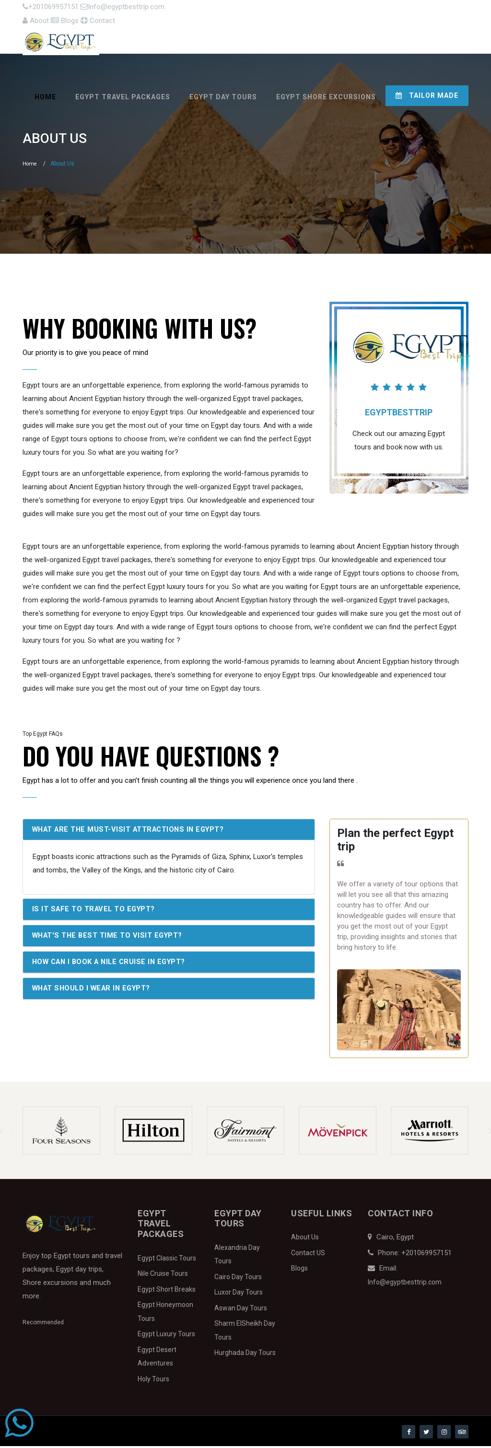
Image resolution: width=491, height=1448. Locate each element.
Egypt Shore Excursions (326, 93)
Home (45, 93)
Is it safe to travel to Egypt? (96, 912)
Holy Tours (153, 1381)
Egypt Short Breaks (167, 1291)
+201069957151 (50, 10)
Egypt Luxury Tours (166, 1336)
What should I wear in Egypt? (95, 992)
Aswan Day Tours (240, 1310)
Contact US (308, 1255)
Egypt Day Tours (223, 93)
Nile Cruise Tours (163, 1276)
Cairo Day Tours (238, 1279)
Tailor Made (427, 92)
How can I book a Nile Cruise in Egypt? (113, 965)
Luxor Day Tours (238, 1294)
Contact (450, 10)
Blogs (408, 10)
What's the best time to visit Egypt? (110, 938)
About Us (305, 1239)
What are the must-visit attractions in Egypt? (133, 831)
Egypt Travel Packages (122, 93)
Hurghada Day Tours (245, 1355)
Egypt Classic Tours (167, 1260)
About (370, 10)
